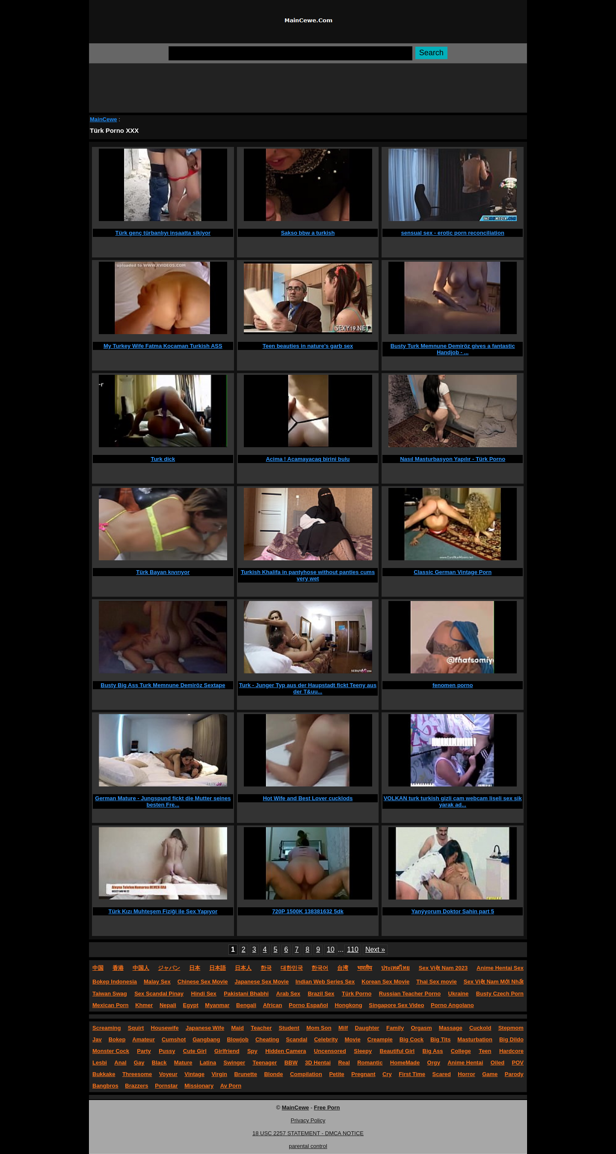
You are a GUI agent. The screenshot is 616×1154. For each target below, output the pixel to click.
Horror (466, 1074)
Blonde (273, 1074)
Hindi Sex (203, 993)
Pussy (167, 1051)
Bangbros (105, 1085)
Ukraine (458, 993)
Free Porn (327, 1107)
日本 (194, 968)
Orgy (433, 1062)
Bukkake (103, 1074)
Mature (183, 1062)
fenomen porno (452, 685)
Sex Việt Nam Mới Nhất (494, 981)
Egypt (190, 1005)
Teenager (264, 1062)
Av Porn (230, 1085)
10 (331, 949)
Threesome (137, 1074)
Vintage (194, 1074)
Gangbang (206, 1039)
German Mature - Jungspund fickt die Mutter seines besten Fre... (163, 801)
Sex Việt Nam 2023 (443, 968)
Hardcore (511, 1051)
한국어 (319, 968)
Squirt (136, 1028)
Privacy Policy (308, 1120)
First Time (412, 1074)
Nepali (168, 1005)
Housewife (165, 1028)
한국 (266, 968)
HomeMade (405, 1062)
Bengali (246, 1005)
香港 (118, 968)
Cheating (267, 1039)
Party (144, 1051)
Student (288, 1028)
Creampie (380, 1039)
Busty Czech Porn (500, 993)
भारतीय (364, 968)
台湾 (342, 968)
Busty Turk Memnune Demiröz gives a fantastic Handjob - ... (453, 349)
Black (159, 1062)
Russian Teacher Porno (410, 993)
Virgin (219, 1074)
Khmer (144, 1005)
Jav (97, 1039)
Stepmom (511, 1028)
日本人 (243, 968)
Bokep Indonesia (114, 981)
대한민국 (292, 968)
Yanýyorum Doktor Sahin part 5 (452, 911)
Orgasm (421, 1028)
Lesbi (99, 1062)
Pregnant (363, 1074)
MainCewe (103, 119)
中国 (98, 968)
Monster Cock (110, 1051)
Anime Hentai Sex (500, 968)
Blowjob (238, 1039)
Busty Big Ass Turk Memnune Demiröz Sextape (163, 685)
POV (518, 1062)
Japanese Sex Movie (261, 981)
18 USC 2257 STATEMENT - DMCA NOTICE (308, 1133)
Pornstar (166, 1085)
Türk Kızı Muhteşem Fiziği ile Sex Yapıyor (162, 911)
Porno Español (308, 1005)
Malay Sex (157, 981)
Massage (450, 1028)
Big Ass (433, 1051)
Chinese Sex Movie (203, 981)
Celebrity (326, 1039)
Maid (237, 1028)
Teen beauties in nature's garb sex (308, 346)
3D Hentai (318, 1062)
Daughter (367, 1028)
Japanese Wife (205, 1028)
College (461, 1051)
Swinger (235, 1062)
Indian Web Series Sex (325, 981)
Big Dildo (511, 1039)
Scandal (296, 1039)
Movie (353, 1039)
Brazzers (136, 1085)
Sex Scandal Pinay (159, 993)
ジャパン (169, 968)
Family (395, 1028)
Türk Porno (356, 993)
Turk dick (163, 459)
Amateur (143, 1039)
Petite (336, 1074)
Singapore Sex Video (396, 1005)
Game (490, 1074)
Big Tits (440, 1039)
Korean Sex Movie (385, 981)
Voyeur (168, 1074)
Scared (441, 1074)
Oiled (498, 1062)
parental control (308, 1146)
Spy (252, 1051)
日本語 (217, 968)
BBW (291, 1062)
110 (352, 949)
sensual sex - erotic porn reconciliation (452, 233)
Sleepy (363, 1051)
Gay (139, 1062)
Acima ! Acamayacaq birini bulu (307, 459)
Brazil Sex (321, 993)
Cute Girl (195, 1051)
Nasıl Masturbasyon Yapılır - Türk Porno (452, 459)
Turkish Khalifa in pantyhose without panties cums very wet (308, 575)
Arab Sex (288, 993)
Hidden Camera (285, 1051)
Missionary (198, 1085)
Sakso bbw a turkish (308, 233)
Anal (120, 1062)
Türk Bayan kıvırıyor (163, 572)
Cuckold (480, 1028)
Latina (208, 1062)
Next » (375, 949)
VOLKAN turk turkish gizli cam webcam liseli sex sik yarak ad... (453, 801)
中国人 (141, 968)
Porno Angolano (452, 1005)
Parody (514, 1074)
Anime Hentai (465, 1062)
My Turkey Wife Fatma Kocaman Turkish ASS (163, 346)
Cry (387, 1074)
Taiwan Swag (109, 993)
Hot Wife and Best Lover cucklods (307, 798)
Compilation (306, 1074)
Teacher (261, 1028)
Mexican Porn (110, 1005)
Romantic (369, 1062)
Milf (343, 1028)
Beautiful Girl (397, 1051)
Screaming (106, 1028)
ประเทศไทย (395, 968)
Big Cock (412, 1039)
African (272, 1005)
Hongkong (348, 1005)
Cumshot (174, 1039)
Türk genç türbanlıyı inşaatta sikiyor (163, 233)
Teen (485, 1051)
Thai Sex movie (436, 981)
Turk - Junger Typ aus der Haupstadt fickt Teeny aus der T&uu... (307, 688)
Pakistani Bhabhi (246, 993)
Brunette (245, 1074)
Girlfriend (227, 1051)
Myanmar (217, 1005)
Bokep (117, 1039)
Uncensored (330, 1051)
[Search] (290, 53)
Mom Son (319, 1028)
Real (343, 1062)
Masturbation (474, 1039)
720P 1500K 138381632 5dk (308, 911)
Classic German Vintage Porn (453, 572)
